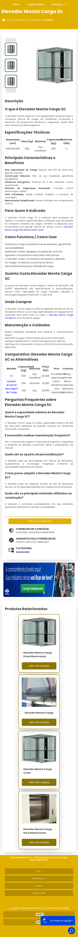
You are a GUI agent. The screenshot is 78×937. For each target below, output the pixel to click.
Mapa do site (39, 893)
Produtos (59, 4)
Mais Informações (39, 666)
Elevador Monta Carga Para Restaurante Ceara (39, 228)
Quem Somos (36, 4)
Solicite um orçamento (40, 521)
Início (16, 4)
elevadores (23, 552)
